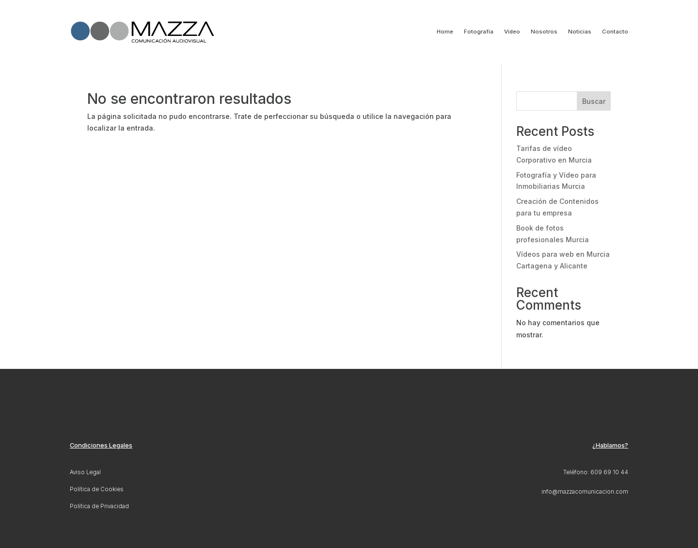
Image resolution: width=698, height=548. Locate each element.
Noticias (579, 31)
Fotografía (478, 31)
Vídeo (512, 31)
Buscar (593, 101)
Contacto (615, 31)
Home (445, 31)
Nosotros (544, 31)
